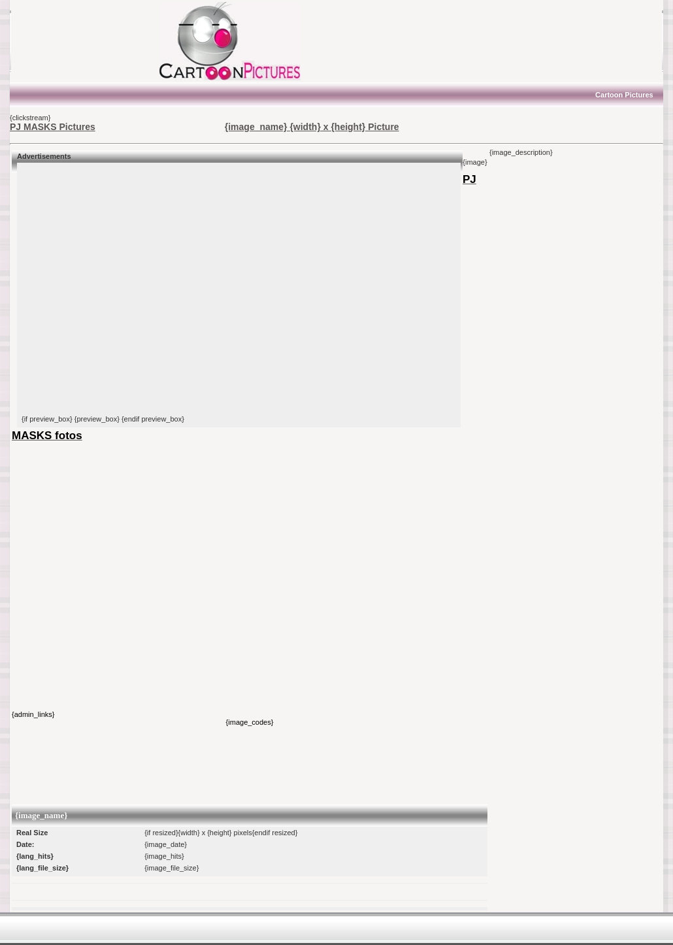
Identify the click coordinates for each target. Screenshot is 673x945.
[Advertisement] (91, 41)
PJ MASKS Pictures (52, 127)
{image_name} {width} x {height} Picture (312, 127)
